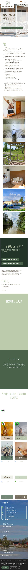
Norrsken (21, 497)
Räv (20, 458)
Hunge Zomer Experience (12, 263)
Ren (7, 458)
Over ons (5, 535)
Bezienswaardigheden (8, 526)
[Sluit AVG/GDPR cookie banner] (19, 567)
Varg (21, 477)
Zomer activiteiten (10, 259)
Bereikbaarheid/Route (8, 524)
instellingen (21, 564)
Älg (7, 497)
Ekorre (7, 438)
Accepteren (5, 567)
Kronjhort (20, 438)
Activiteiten (5, 523)
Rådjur (7, 477)
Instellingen (13, 567)
